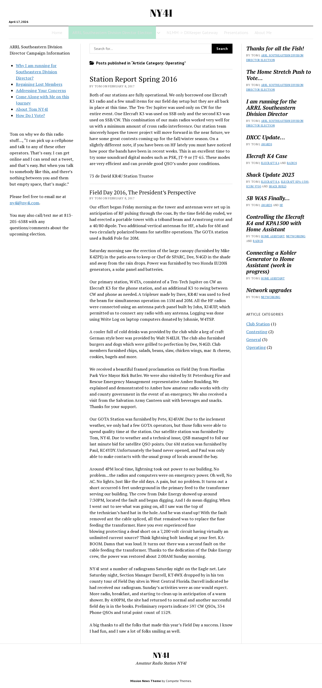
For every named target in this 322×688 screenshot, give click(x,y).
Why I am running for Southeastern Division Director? (36, 72)
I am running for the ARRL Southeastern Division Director (271, 107)
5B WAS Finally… (268, 198)
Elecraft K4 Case (266, 156)
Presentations (236, 32)
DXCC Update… (265, 137)
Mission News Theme (145, 681)
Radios (292, 163)
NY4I (161, 12)
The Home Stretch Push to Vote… (278, 75)
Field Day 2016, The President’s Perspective (143, 192)
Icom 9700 (253, 186)
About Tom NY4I (32, 109)
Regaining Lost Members (39, 84)
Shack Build (277, 186)
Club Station (258, 324)
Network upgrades (269, 290)
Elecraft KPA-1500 (295, 182)
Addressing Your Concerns (41, 90)
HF (281, 205)
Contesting (256, 332)
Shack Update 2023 (270, 175)
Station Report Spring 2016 (133, 79)
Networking (296, 236)
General (253, 339)
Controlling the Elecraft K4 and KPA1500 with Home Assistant (275, 223)
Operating (256, 347)
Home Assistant (272, 236)
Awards (266, 144)
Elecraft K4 (270, 163)
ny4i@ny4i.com (24, 203)
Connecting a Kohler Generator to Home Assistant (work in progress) (271, 262)
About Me (263, 32)
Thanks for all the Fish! (275, 48)
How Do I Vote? (30, 115)
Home (57, 32)
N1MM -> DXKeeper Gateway (192, 32)
